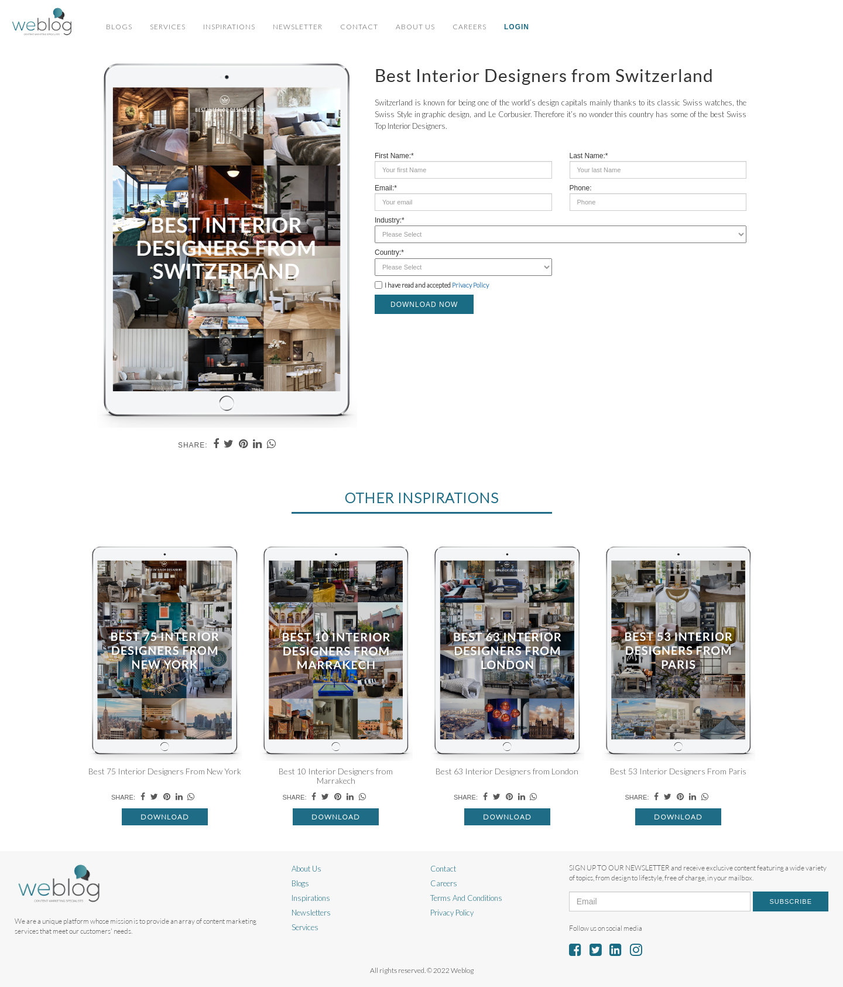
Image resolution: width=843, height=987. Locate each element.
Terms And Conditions (466, 898)
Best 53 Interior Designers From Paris (678, 771)
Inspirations (229, 26)
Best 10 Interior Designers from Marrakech (336, 775)
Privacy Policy (470, 285)
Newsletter (298, 26)
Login (516, 27)
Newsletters (311, 912)
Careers (469, 26)
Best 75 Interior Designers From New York (164, 771)
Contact (359, 26)
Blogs (119, 26)
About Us (415, 26)
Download (164, 816)
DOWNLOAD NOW (424, 304)
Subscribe (790, 901)
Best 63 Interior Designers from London (507, 771)
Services (168, 26)
